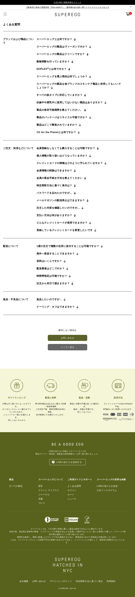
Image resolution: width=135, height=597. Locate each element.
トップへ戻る (67, 347)
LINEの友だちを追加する (69, 462)
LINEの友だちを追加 (107, 486)
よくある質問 (74, 486)
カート (71, 494)
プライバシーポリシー (61, 581)
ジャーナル (44, 494)
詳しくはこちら (84, 412)
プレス (41, 503)
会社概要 (23, 581)
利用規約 (111, 581)
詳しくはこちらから (17, 420)
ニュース (72, 499)
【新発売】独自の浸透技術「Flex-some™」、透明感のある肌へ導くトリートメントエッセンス (67, 7)
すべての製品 (16, 486)
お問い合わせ (67, 338)
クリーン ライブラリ (48, 490)
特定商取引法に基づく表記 (89, 581)
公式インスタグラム (107, 490)
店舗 (40, 499)
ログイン (72, 490)
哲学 (40, 486)
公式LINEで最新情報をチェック (67, 2)
